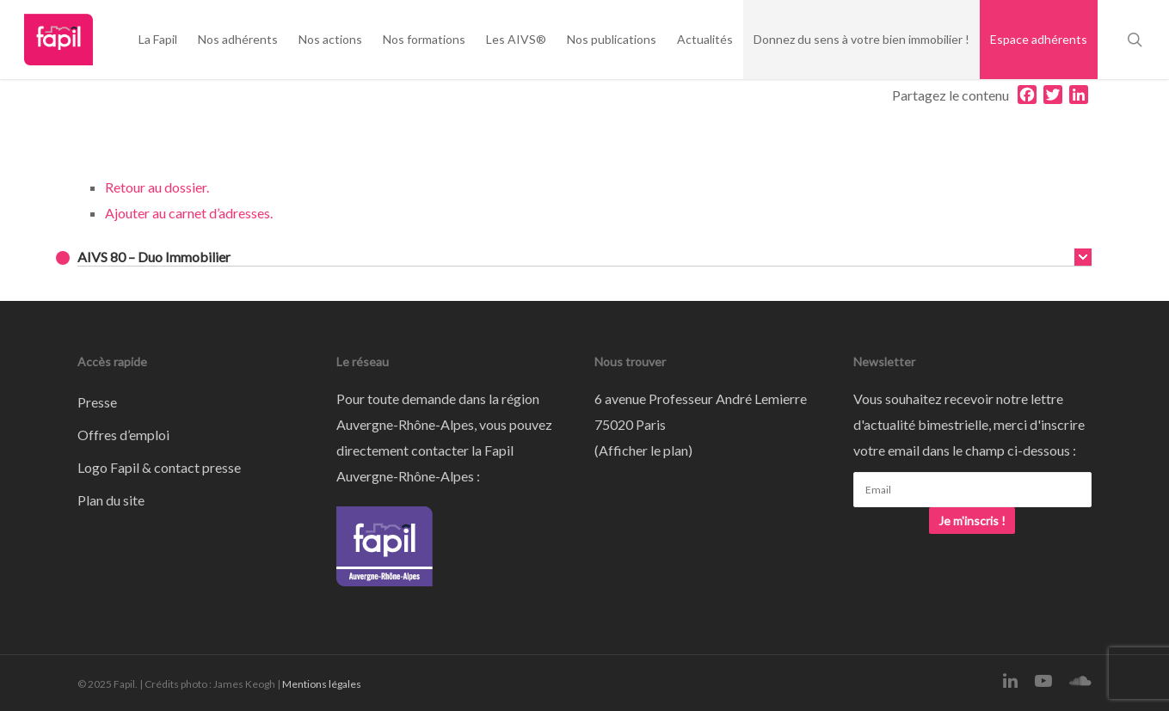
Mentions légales (321, 683)
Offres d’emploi (123, 434)
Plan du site (111, 500)
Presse (97, 402)
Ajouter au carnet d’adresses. (189, 213)
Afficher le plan (643, 450)
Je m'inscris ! (972, 520)
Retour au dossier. (157, 187)
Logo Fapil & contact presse (159, 467)
